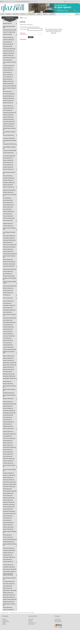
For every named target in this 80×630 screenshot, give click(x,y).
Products (8, 14)
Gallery (39, 14)
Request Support (58, 621)
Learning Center (31, 14)
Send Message (58, 620)
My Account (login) (33, 1)
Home (2, 14)
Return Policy (26, 612)
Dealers (23, 14)
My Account (69, 1)
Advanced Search (32, 622)
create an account (12, 1)
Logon (5, 1)
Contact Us (52, 14)
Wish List (74, 1)
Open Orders (31, 624)
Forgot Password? (23, 39)
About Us (45, 14)
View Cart (78, 1)
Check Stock (15, 14)
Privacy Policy (21, 612)
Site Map (32, 612)
